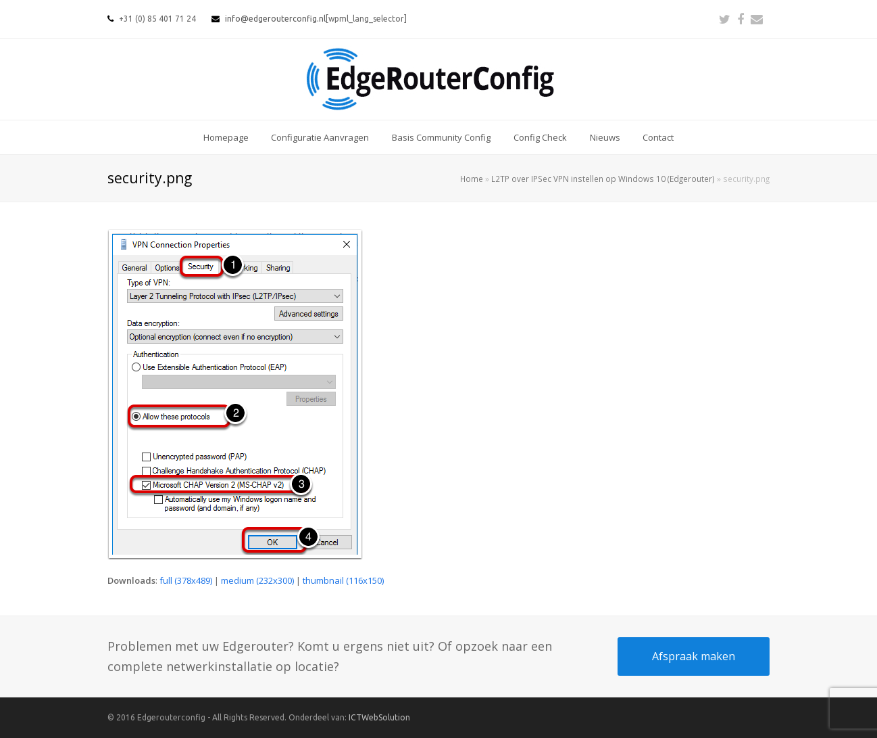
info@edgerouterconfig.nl (275, 18)
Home (471, 178)
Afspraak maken (693, 656)
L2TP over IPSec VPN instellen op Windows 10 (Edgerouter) (603, 178)
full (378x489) (185, 580)
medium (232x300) (257, 580)
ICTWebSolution (379, 717)
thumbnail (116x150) (343, 580)
